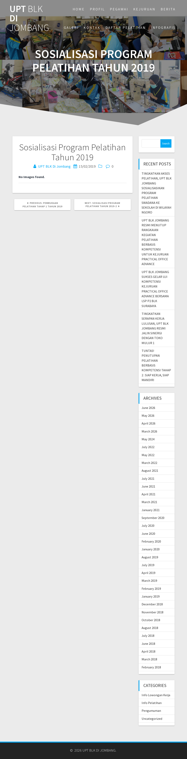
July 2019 (148, 565)
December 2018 (152, 604)
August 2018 (150, 628)
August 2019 (150, 557)
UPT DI (29, 18)
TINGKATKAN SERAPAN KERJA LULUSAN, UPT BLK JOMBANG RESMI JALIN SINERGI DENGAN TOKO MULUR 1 (155, 328)
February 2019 (151, 589)
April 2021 (148, 494)
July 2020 (148, 526)
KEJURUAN (144, 9)
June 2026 (148, 408)
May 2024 (148, 439)
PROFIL (97, 9)
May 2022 (148, 455)
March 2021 (149, 502)
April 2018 (148, 651)
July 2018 (148, 636)
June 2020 (148, 534)
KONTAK (92, 27)
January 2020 (151, 549)
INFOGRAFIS (163, 27)
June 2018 (148, 644)
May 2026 (148, 416)
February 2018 (151, 667)
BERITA (168, 9)
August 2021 (150, 471)
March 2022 (149, 463)
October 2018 (151, 620)
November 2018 (152, 612)
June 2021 (148, 486)
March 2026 (149, 431)
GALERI (71, 27)
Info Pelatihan (152, 703)
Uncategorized (152, 719)
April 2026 (148, 423)
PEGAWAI (119, 9)
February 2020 (151, 541)
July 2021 (148, 479)
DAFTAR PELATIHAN (125, 27)
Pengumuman (151, 711)
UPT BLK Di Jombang (54, 166)
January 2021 (151, 510)
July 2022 (148, 447)
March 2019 (149, 581)
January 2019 (151, 596)
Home (79, 9)
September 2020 (153, 518)
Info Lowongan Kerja (156, 695)
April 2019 (148, 573)
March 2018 (149, 659)
